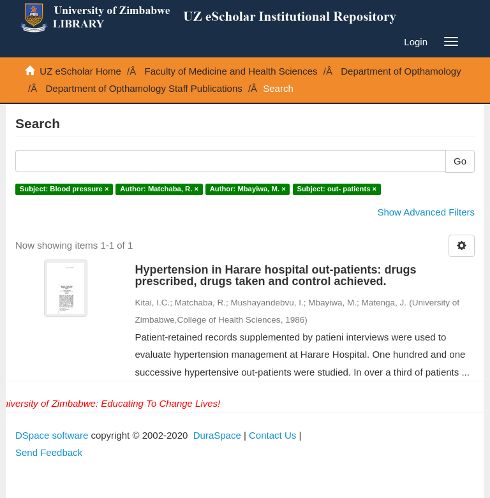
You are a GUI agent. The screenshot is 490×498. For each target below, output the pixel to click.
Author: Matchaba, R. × (159, 189)
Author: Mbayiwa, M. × (248, 189)
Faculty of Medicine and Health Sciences (231, 71)
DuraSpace (217, 435)
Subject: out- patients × (336, 189)
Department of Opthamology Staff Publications (144, 88)
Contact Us (272, 435)
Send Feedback (48, 452)
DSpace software (51, 435)
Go (460, 161)
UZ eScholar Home (80, 71)
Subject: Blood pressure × (64, 189)
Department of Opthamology (401, 71)
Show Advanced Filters (426, 212)
